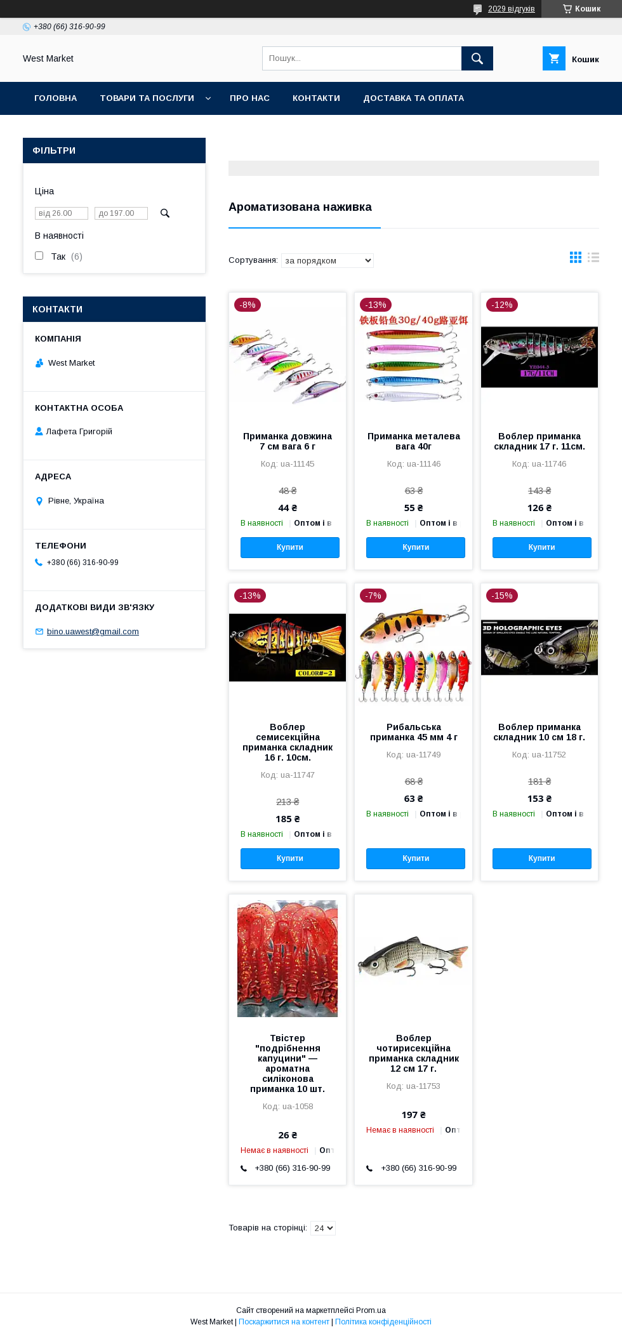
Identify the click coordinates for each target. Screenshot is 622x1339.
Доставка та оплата (413, 98)
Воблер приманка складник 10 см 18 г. (539, 732)
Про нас (250, 98)
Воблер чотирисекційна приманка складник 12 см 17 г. (414, 1053)
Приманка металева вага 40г (413, 441)
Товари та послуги (147, 98)
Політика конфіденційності (383, 1321)
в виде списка (593, 260)
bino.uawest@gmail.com (93, 631)
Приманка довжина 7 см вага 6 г (287, 441)
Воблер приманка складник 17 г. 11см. (539, 441)
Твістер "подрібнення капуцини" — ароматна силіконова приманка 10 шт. (287, 1063)
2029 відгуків (511, 8)
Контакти (316, 98)
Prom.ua (371, 1310)
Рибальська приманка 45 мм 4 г (414, 732)
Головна (55, 98)
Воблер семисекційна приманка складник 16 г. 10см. (287, 742)
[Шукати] (477, 58)
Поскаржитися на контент (284, 1321)
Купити (290, 547)
